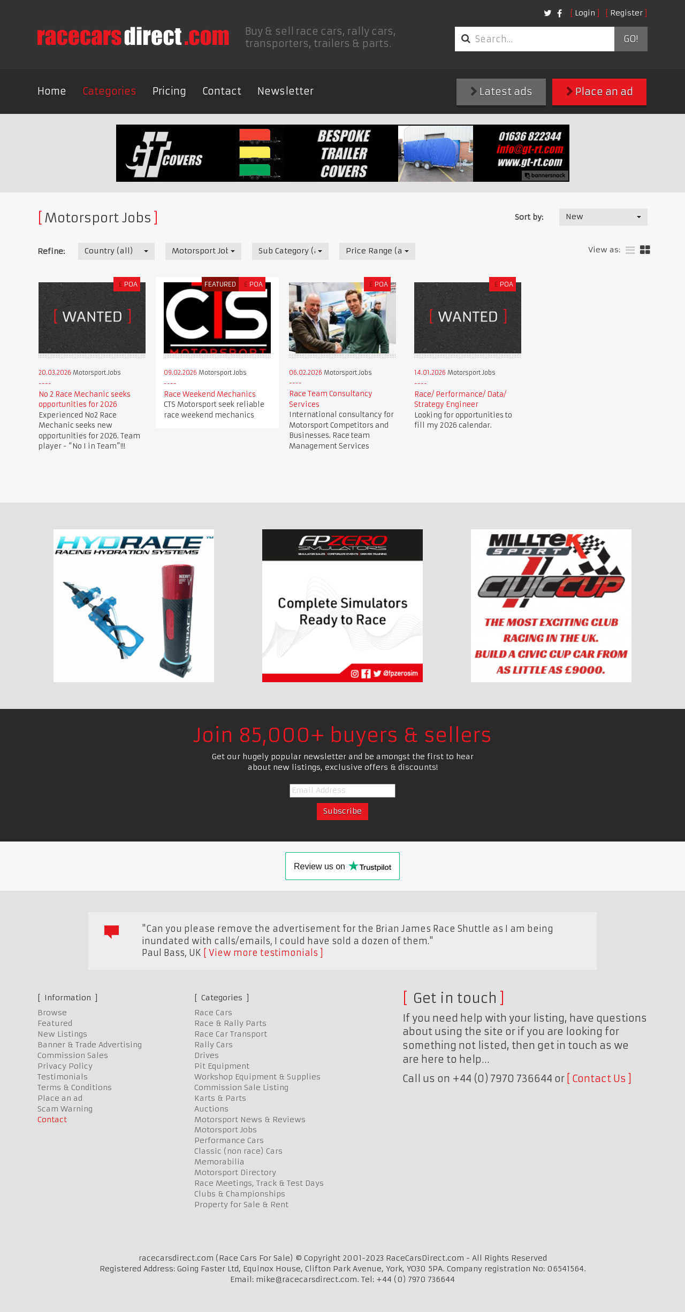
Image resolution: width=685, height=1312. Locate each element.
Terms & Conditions (74, 1087)
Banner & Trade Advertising (89, 1044)
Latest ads (501, 92)
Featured (54, 1023)
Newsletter (285, 91)
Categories (109, 91)
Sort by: (529, 217)
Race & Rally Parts (230, 1023)
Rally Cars (213, 1044)
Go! (630, 39)
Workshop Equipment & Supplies (257, 1077)
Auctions (211, 1109)
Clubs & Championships (239, 1194)
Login (585, 13)
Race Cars (213, 1012)
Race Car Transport (230, 1034)
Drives (206, 1055)
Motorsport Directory (235, 1172)
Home (51, 91)
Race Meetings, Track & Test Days (259, 1183)
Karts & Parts (220, 1098)
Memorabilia (219, 1162)
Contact (221, 91)
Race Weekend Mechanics (210, 394)
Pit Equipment (221, 1066)
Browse (52, 1012)
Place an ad (599, 92)
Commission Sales (72, 1055)
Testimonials (62, 1077)
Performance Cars (229, 1140)
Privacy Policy (65, 1066)
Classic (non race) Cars (238, 1151)
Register (626, 13)
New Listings (62, 1034)
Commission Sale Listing (241, 1087)
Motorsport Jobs (225, 1130)
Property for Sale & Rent (241, 1204)
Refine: (51, 251)
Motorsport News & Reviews (250, 1119)
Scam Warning (65, 1109)
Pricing (169, 91)
